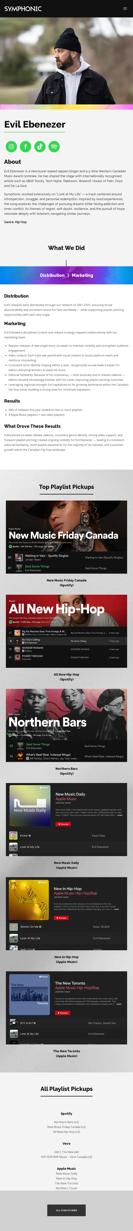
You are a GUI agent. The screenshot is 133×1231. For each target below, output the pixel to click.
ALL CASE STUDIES (66, 1210)
